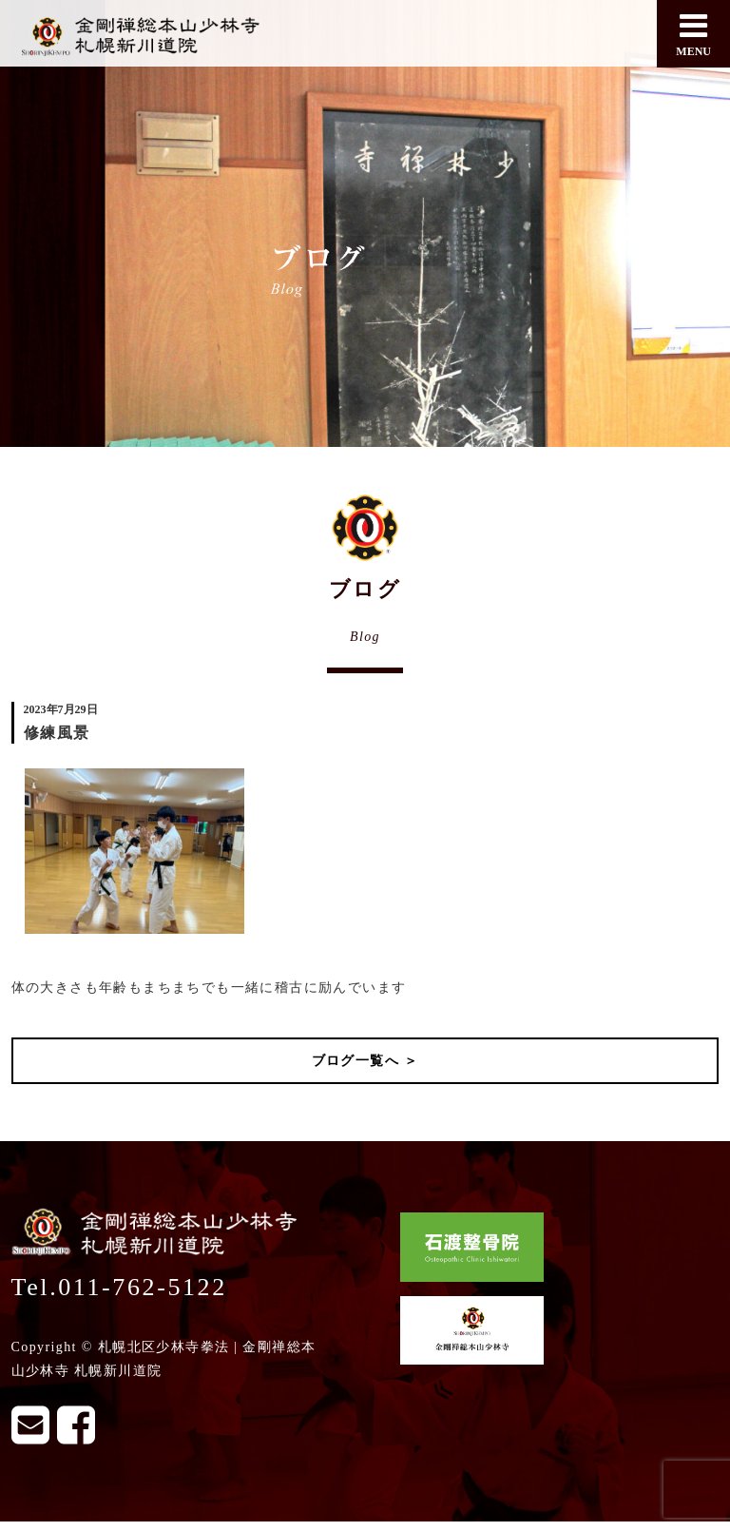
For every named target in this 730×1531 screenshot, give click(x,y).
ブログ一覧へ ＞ (365, 1061)
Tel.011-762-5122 (119, 1287)
